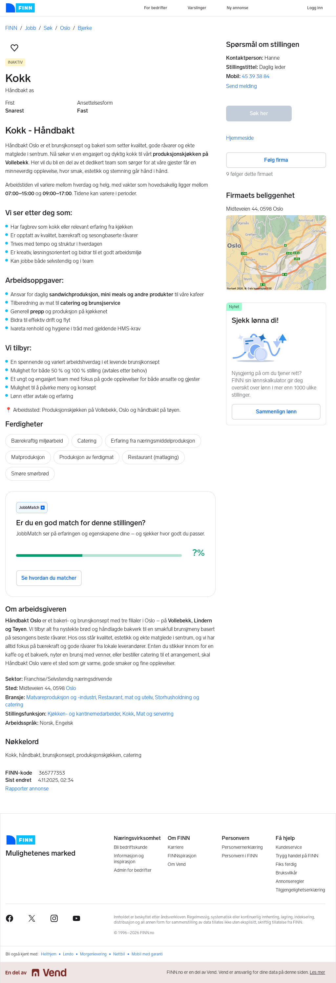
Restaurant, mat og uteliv (125, 697)
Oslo (65, 28)
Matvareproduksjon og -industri (61, 697)
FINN (11, 28)
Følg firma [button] (276, 160)
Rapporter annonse (27, 788)
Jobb (30, 28)
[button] (14, 48)
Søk (48, 28)
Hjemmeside (240, 138)
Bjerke (85, 28)
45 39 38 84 (255, 76)
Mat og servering (155, 714)
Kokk (128, 714)
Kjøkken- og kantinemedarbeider (84, 714)
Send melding (241, 86)
